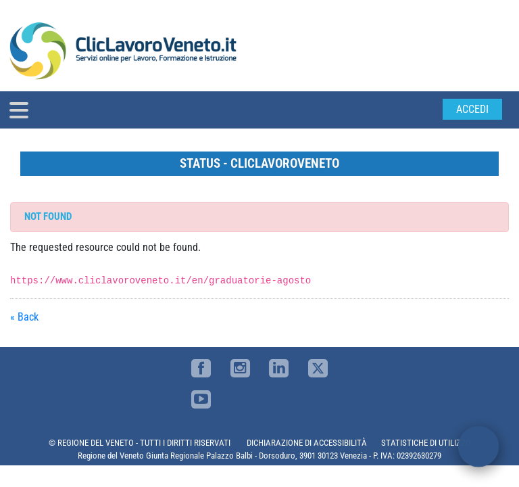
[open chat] (478, 446)
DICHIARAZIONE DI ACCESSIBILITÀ (307, 443)
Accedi (472, 109)
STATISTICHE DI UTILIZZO (426, 443)
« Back (24, 316)
